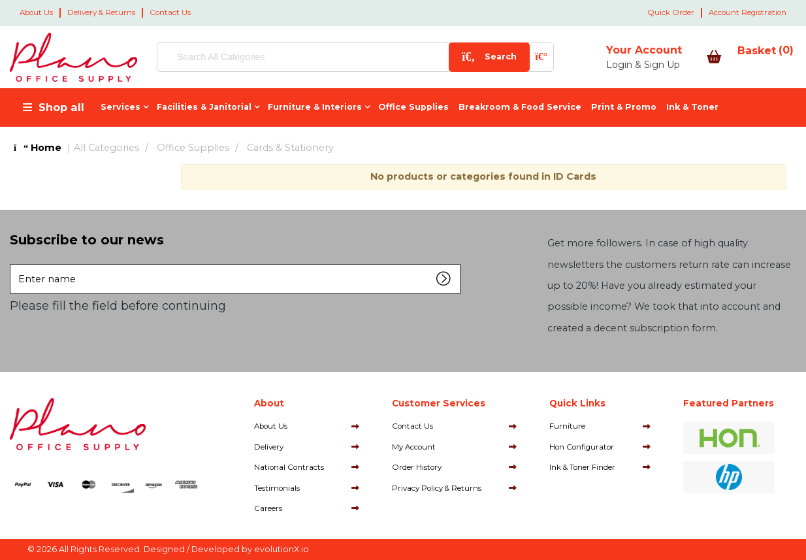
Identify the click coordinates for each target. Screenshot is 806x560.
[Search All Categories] (334, 57)
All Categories (106, 148)
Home (37, 148)
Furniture (567, 426)
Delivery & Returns (101, 12)
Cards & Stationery (290, 148)
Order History (417, 467)
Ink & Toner (692, 107)
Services (120, 107)
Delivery (268, 447)
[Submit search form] (446, 57)
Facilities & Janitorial (204, 107)
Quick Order (670, 12)
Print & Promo (623, 107)
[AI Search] (498, 57)
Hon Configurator (581, 447)
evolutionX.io (281, 549)
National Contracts (289, 467)
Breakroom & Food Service (520, 107)
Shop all (61, 107)
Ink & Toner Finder (582, 467)
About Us (36, 12)
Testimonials (277, 488)
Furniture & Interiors (315, 107)
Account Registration (747, 12)
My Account (414, 447)
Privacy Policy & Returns (436, 488)
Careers (268, 508)
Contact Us (170, 12)
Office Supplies (413, 107)
